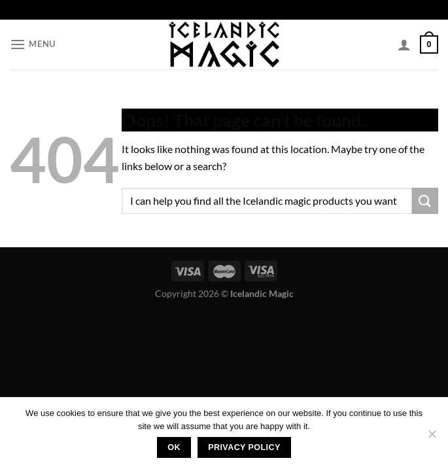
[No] (431, 437)
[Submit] (425, 200)
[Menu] (33, 44)
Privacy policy (244, 447)
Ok (174, 447)
